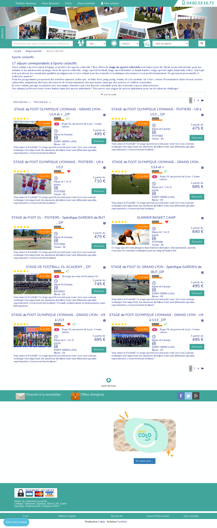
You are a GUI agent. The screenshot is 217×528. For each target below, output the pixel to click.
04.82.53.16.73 (200, 3)
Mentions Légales (67, 516)
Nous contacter (86, 3)
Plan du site (117, 516)
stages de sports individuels (127, 88)
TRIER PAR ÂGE (40, 102)
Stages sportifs (34, 51)
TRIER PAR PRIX (20, 102)
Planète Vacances (26, 3)
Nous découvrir (50, 3)
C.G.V (26, 516)
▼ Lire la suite (108, 94)
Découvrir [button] (99, 141)
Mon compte (110, 3)
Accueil (17, 51)
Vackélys (122, 521)
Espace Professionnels (158, 516)
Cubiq (101, 521)
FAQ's (68, 3)
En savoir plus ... (144, 461)
